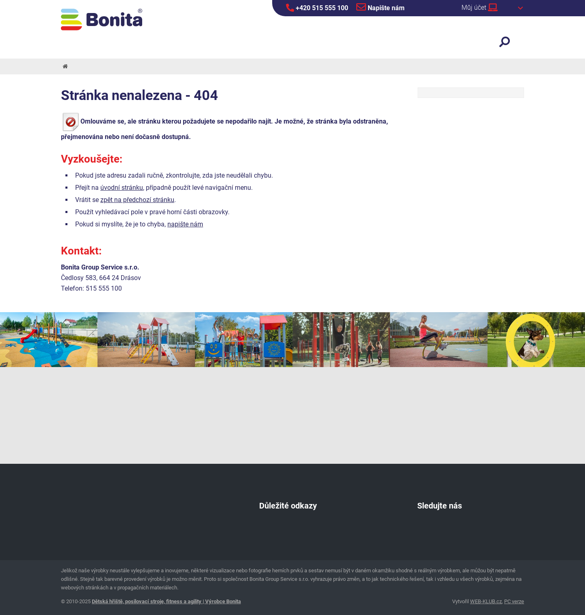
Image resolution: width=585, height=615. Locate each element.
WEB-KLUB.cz (486, 601)
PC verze (514, 601)
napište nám (185, 224)
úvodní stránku (121, 187)
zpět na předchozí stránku (137, 200)
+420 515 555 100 (317, 8)
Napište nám (380, 7)
